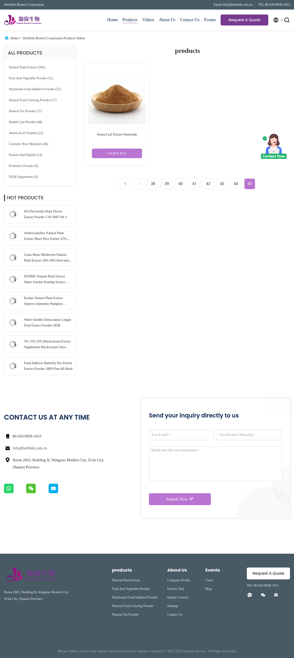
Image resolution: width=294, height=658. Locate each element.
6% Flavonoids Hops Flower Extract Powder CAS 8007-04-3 (45, 214)
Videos (148, 19)
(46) (28, 144)
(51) (31, 78)
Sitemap (172, 606)
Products (129, 19)
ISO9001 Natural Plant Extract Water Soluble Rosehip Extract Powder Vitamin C (44, 280)
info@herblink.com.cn (30, 448)
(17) (33, 100)
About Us (167, 19)
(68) (25, 122)
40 (180, 183)
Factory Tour (175, 589)
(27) (25, 111)
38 (153, 183)
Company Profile (178, 580)
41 (194, 183)
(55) (35, 89)
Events (210, 19)
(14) (25, 155)
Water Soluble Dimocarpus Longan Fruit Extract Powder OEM (47, 322)
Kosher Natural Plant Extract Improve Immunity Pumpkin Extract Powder (43, 301)
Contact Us (190, 19)
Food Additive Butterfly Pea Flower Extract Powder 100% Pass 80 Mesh (48, 366)
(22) (26, 133)
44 (236, 183)
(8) (23, 166)
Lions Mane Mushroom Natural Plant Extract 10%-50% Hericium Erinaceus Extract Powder (46, 258)
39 (167, 183)
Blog (208, 589)
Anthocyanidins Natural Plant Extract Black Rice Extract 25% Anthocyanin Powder (45, 236)
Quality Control (177, 597)
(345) (27, 67)
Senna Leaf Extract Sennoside (117, 134)
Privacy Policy (68, 651)
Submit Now (180, 499)
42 (208, 183)
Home (112, 19)
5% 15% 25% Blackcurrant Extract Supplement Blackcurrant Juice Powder (47, 345)
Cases (209, 580)
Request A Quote (244, 20)
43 (222, 183)
